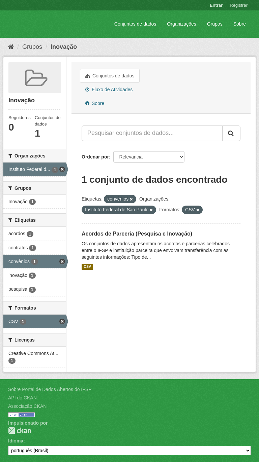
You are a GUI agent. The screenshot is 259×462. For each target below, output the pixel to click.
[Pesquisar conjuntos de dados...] (152, 133)
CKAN (19, 430)
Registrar (239, 5)
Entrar (216, 5)
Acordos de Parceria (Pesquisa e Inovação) (137, 234)
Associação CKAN (27, 406)
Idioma (15, 440)
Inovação (64, 46)
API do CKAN (22, 397)
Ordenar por (95, 156)
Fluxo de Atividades (109, 89)
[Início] (11, 46)
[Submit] (231, 133)
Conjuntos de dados (135, 24)
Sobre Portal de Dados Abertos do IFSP (49, 389)
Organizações (181, 24)
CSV (87, 267)
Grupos (215, 24)
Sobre (239, 24)
